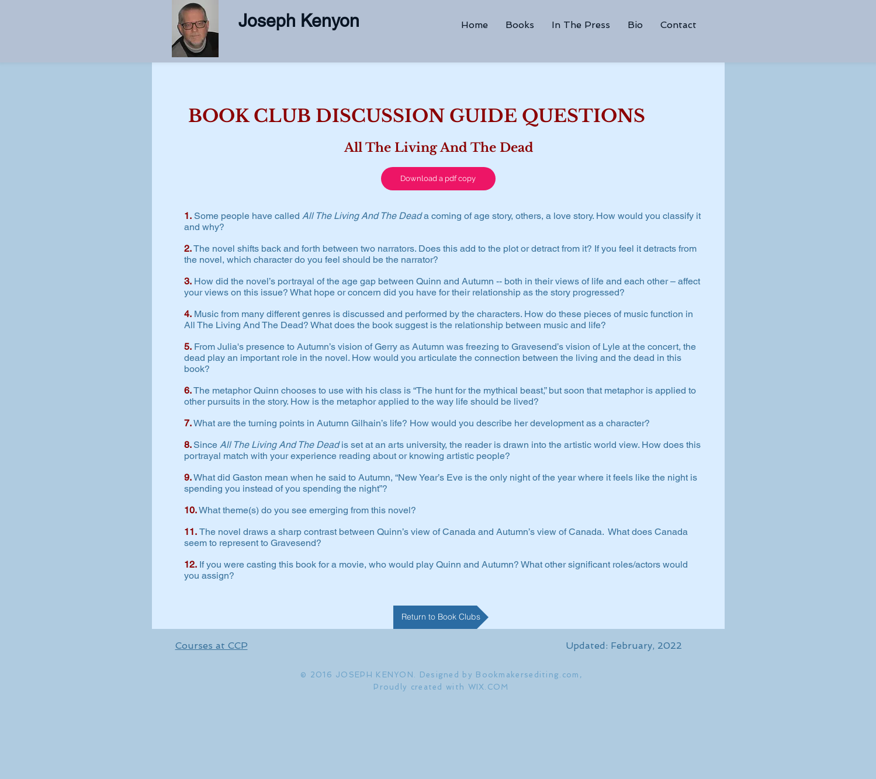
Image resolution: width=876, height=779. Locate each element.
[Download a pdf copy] (438, 178)
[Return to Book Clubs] (441, 617)
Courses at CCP (211, 645)
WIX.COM (488, 687)
